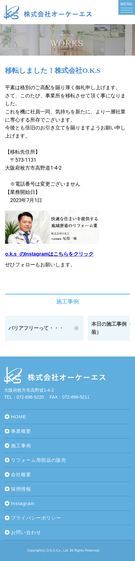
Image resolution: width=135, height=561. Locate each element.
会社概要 (21, 474)
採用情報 (21, 489)
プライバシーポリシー (36, 517)
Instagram (23, 503)
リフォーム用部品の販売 (38, 460)
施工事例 (21, 445)
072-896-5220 (30, 397)
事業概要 (21, 431)
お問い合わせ (26, 532)
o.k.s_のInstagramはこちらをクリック (49, 254)
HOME (18, 416)
